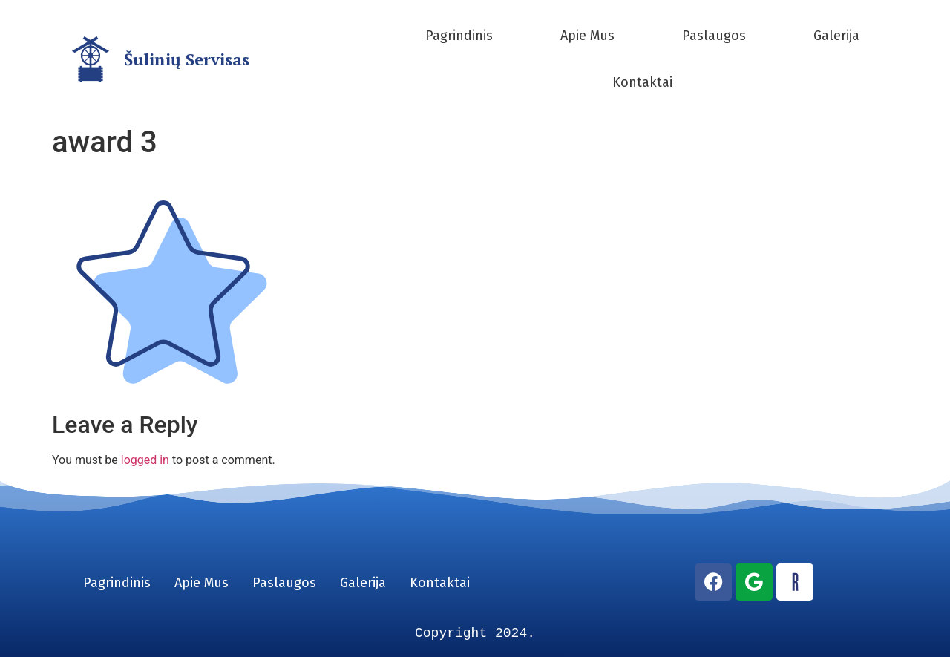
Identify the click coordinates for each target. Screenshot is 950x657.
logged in (145, 460)
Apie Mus (587, 35)
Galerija (836, 35)
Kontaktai (642, 82)
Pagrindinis (459, 35)
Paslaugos (714, 35)
